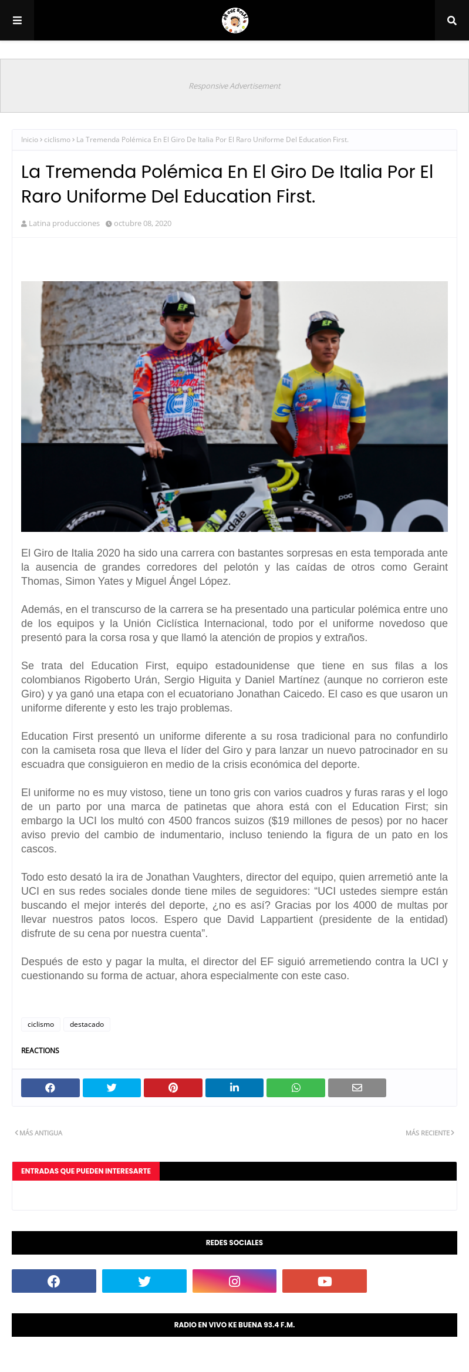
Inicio (29, 139)
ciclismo (57, 139)
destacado (87, 1024)
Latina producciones (64, 223)
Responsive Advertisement (234, 85)
